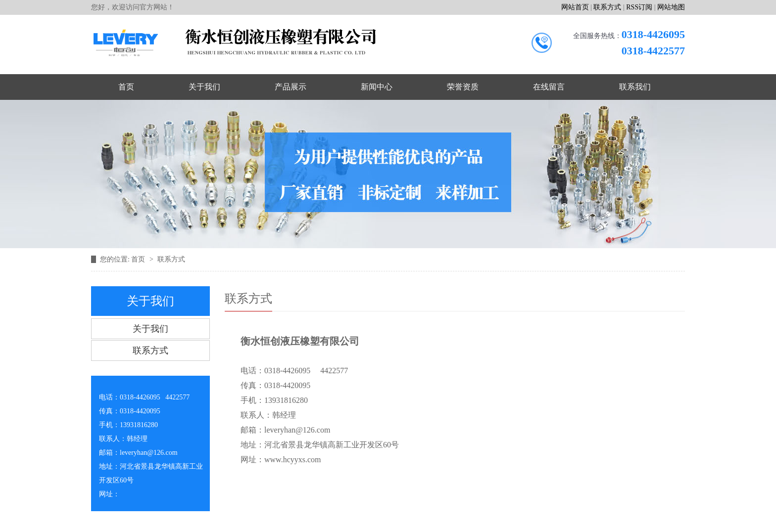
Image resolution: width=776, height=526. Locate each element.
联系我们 (635, 87)
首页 (126, 87)
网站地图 (671, 7)
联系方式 (607, 7)
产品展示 (290, 87)
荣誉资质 (463, 87)
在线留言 (549, 87)
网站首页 (575, 7)
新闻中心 (376, 87)
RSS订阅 (639, 7)
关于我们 (204, 87)
